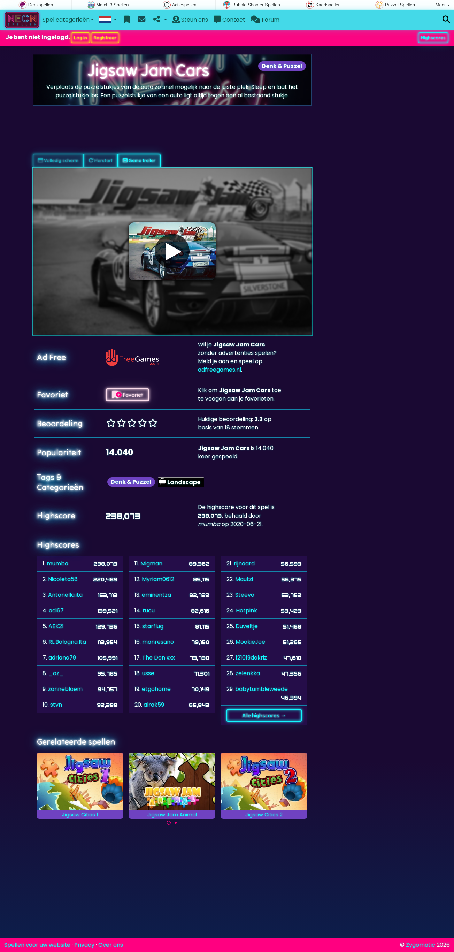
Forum (265, 20)
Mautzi (244, 579)
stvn (56, 705)
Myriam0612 (158, 579)
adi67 (56, 611)
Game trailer (139, 160)
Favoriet (127, 394)
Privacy (84, 945)
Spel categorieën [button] (66, 20)
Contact (229, 20)
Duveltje (247, 626)
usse (148, 673)
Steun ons (190, 20)
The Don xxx (158, 658)
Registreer (105, 38)
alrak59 (154, 705)
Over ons (110, 945)
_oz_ (56, 673)
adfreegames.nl (219, 370)
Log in (80, 38)
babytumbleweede (261, 689)
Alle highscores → (264, 715)
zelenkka (248, 673)
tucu (149, 611)
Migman (151, 563)
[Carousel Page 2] (176, 823)
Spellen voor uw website (37, 945)
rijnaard (244, 563)
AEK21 (56, 626)
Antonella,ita (65, 595)
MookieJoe (250, 642)
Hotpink (246, 611)
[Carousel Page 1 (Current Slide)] (169, 823)
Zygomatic (420, 945)
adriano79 (62, 658)
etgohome (156, 689)
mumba (57, 563)
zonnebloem (65, 689)
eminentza (156, 595)
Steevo (244, 595)
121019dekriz (251, 658)
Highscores (433, 38)
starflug (152, 626)
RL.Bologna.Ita (67, 642)
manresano (158, 642)
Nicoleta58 (63, 579)
